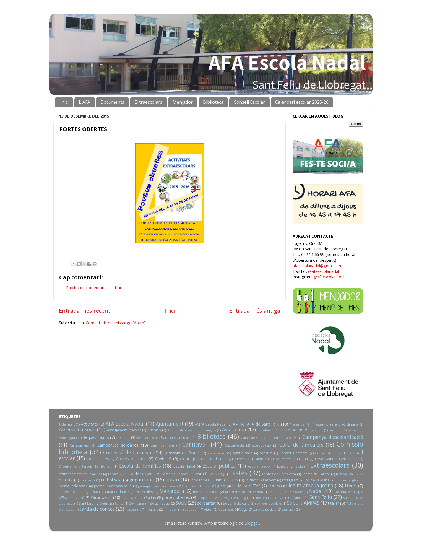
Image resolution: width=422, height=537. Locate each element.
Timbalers (150, 509)
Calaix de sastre (253, 437)
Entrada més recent (84, 310)
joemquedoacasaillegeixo (158, 486)
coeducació (261, 445)
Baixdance (265, 430)
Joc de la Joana (317, 480)
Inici (64, 102)
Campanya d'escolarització (332, 437)
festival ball (345, 473)
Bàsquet (335, 430)
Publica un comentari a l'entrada (95, 287)
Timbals (170, 509)
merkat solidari (205, 491)
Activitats (89, 424)
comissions (217, 453)
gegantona (141, 479)
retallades (295, 497)
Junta (221, 485)
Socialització (160, 503)
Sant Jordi (87, 503)
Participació (101, 497)
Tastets (131, 509)
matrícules (144, 491)
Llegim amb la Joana (310, 485)
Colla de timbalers (301, 445)
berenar (123, 437)
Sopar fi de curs (236, 503)
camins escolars (284, 437)
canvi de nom (162, 445)
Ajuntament (170, 424)
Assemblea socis (77, 429)
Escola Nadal (184, 466)
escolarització (259, 466)
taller (334, 503)
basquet (316, 430)
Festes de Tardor (316, 473)
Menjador (183, 102)
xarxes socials (265, 509)
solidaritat (206, 503)
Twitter (207, 509)
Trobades (188, 509)
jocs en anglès (347, 480)
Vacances (226, 509)
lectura (274, 485)
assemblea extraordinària (336, 424)
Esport (282, 466)
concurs (266, 452)
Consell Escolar (249, 102)
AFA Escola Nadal (125, 424)
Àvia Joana (234, 429)
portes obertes (176, 497)
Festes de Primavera (279, 473)
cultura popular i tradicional (203, 458)
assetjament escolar (124, 429)
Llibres (351, 485)
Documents (112, 102)
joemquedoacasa (73, 485)
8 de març (67, 424)
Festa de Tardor (174, 473)
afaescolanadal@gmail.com (317, 265)
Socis (181, 503)
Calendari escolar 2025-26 (302, 102)
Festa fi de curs (208, 473)
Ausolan (154, 429)
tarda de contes (97, 509)
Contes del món (131, 458)
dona (303, 458)
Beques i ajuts (95, 437)
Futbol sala (111, 479)
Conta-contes (98, 458)
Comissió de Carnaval (128, 452)
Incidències (200, 480)
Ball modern (291, 429)
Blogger (251, 523)
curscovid (241, 459)
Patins (151, 497)
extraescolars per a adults (80, 473)
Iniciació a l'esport (261, 480)
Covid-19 (163, 458)
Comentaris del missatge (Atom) (115, 322)
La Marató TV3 (246, 485)
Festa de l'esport (138, 473)
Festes (238, 472)
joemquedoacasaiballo (113, 485)
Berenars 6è (145, 437)
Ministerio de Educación (244, 492)
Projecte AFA (207, 498)
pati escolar (130, 498)
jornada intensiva (197, 486)
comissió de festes (182, 452)
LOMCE (95, 492)
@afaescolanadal (323, 271)
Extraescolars (148, 102)
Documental (282, 459)
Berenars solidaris (176, 437)
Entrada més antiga (254, 310)
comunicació (242, 452)
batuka (353, 430)
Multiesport (294, 492)
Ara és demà (299, 424)
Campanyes (79, 445)
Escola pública (218, 466)
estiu (299, 466)
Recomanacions (268, 498)
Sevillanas (137, 503)
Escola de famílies (140, 466)
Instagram (290, 480)
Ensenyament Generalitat (336, 458)
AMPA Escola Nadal (210, 424)
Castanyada (234, 445)
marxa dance (118, 491)
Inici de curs (227, 479)
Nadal (316, 491)
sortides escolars (268, 503)
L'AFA (84, 102)
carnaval (195, 444)
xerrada (288, 509)
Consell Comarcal (293, 452)
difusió (261, 459)
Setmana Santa (112, 503)
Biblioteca (213, 102)
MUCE (274, 492)
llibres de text (71, 491)
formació (87, 480)
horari (172, 479)
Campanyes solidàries (117, 445)
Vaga (243, 509)
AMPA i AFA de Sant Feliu (256, 424)
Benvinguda (68, 437)
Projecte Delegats (237, 498)
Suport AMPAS (303, 503)
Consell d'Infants (328, 453)
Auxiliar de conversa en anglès (191, 430)
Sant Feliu (320, 497)
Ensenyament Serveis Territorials (85, 466)
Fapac (113, 473)
